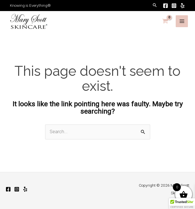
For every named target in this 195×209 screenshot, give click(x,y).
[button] (154, 5)
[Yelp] (182, 5)
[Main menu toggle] (182, 21)
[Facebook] (165, 5)
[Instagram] (174, 5)
